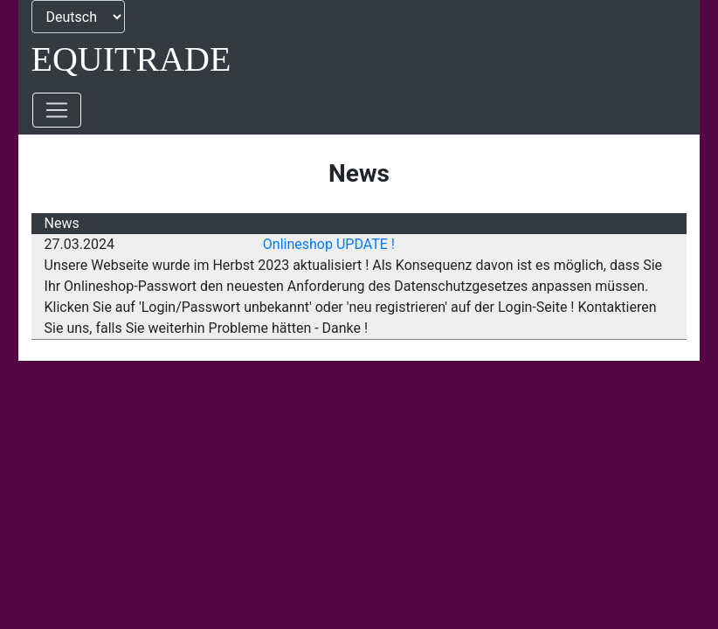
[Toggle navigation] (56, 110)
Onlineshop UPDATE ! (329, 244)
